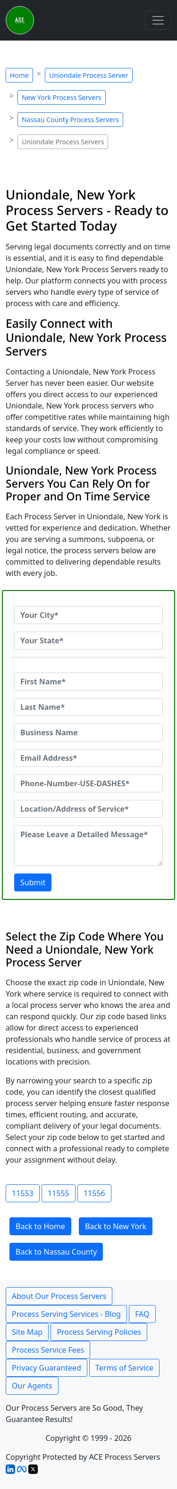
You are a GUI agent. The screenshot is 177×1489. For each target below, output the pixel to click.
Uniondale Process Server (88, 75)
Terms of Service (124, 1368)
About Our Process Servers (59, 1296)
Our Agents (32, 1386)
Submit (32, 882)
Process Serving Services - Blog (66, 1314)
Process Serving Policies (99, 1332)
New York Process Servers (61, 97)
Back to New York (115, 1226)
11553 (23, 1193)
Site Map (27, 1332)
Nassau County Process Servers (70, 119)
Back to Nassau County (56, 1252)
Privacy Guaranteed (46, 1368)
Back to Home (40, 1226)
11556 (94, 1193)
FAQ (142, 1314)
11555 (58, 1193)
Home (19, 75)
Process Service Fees (48, 1350)
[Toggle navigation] (158, 20)
